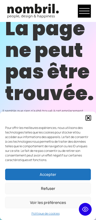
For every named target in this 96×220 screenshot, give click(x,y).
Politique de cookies (45, 213)
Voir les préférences (48, 202)
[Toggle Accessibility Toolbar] (85, 209)
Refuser (48, 188)
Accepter (48, 174)
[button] (88, 117)
